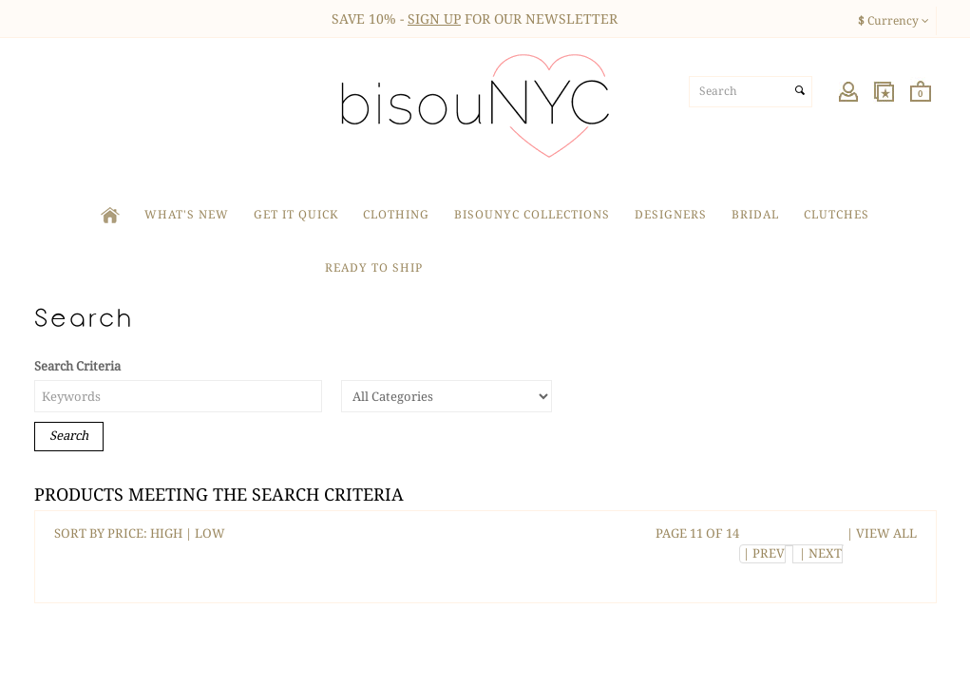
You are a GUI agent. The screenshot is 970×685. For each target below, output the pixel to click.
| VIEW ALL (880, 533)
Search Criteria (77, 366)
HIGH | (172, 533)
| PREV (762, 553)
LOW (210, 533)
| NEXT (817, 553)
